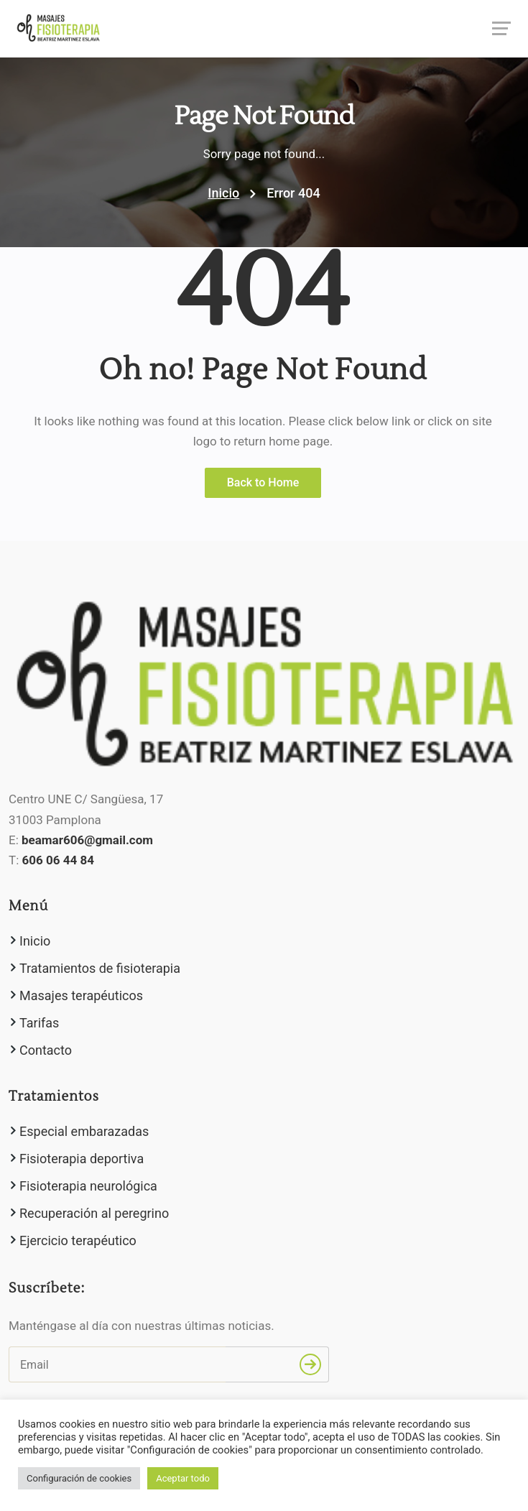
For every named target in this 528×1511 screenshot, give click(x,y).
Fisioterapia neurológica (88, 1185)
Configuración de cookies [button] (79, 1478)
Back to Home (263, 482)
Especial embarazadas (84, 1131)
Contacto (45, 1050)
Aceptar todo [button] (183, 1478)
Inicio (223, 192)
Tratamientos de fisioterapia (99, 968)
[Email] (117, 1364)
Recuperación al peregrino (94, 1213)
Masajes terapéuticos (81, 995)
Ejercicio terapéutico (77, 1240)
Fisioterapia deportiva (81, 1158)
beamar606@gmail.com (87, 840)
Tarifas (39, 1022)
